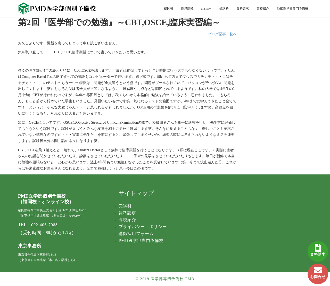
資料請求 (318, 248)
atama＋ (206, 8)
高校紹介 (263, 8)
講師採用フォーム (136, 233)
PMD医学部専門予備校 (292, 8)
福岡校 (168, 8)
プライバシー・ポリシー (143, 226)
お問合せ (318, 271)
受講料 (224, 8)
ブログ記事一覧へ (222, 34)
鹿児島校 (187, 8)
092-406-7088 (44, 225)
